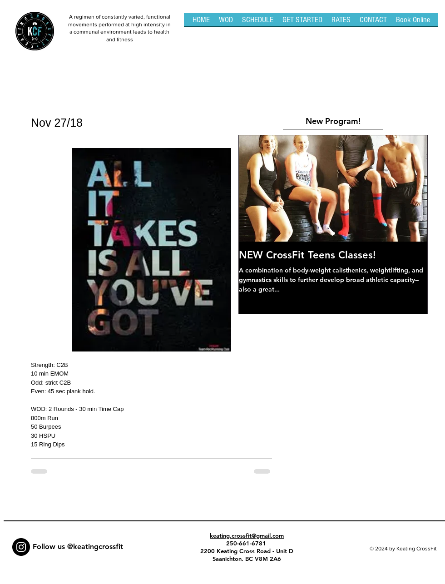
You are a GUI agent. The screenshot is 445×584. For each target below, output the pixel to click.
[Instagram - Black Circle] (21, 547)
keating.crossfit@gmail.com (247, 535)
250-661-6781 (247, 543)
